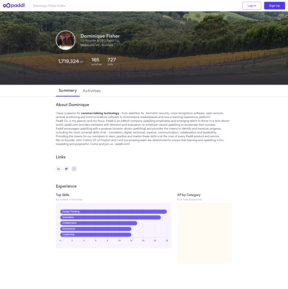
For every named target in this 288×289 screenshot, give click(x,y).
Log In (252, 6)
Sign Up (274, 6)
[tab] (68, 91)
